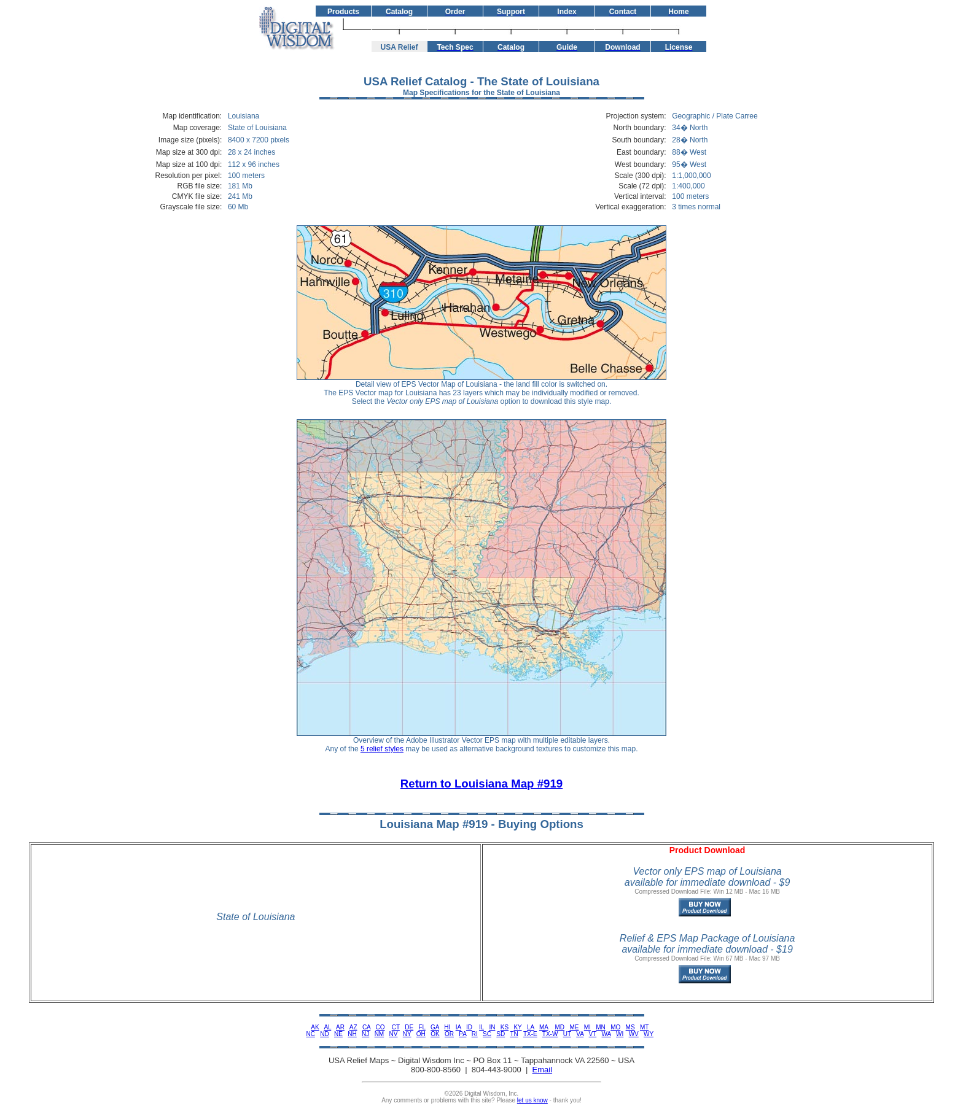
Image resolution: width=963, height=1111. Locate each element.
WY (648, 1034)
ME (574, 1027)
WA (606, 1034)
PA (462, 1034)
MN (601, 1027)
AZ (353, 1027)
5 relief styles (382, 749)
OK (435, 1034)
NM (379, 1034)
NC (310, 1034)
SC (487, 1034)
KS (505, 1027)
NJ (365, 1034)
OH (421, 1034)
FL (421, 1027)
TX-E (530, 1034)
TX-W (550, 1034)
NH (352, 1034)
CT (396, 1027)
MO (615, 1027)
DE (409, 1027)
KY (517, 1027)
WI (619, 1034)
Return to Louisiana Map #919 (481, 783)
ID (469, 1027)
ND (324, 1034)
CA (366, 1027)
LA (530, 1027)
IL (481, 1027)
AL (327, 1027)
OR (449, 1034)
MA (543, 1027)
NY (407, 1034)
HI (447, 1027)
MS (630, 1027)
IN (492, 1027)
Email (542, 1069)
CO (380, 1027)
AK (315, 1027)
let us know (532, 1100)
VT (593, 1034)
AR (340, 1027)
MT (644, 1027)
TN (514, 1034)
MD (560, 1027)
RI (475, 1034)
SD (500, 1034)
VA (579, 1034)
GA (435, 1027)
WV (634, 1034)
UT (567, 1034)
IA (458, 1027)
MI (587, 1027)
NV (393, 1034)
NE (338, 1034)
